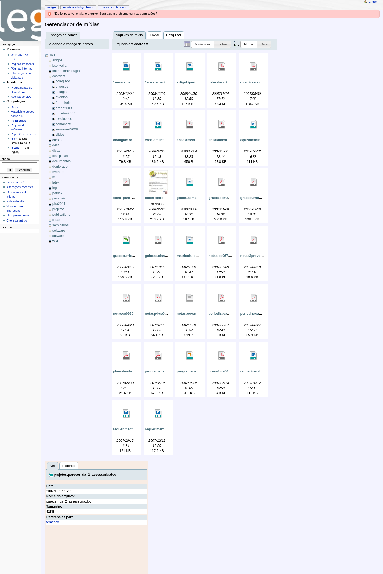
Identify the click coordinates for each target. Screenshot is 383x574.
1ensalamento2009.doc (131, 82)
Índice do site (15, 201)
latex (56, 182)
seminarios (60, 225)
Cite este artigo (16, 220)
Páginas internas (21, 68)
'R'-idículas (18, 120)
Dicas (14, 107)
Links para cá (15, 182)
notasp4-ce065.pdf (159, 314)
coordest (58, 76)
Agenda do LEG (21, 96)
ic (53, 177)
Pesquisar (173, 35)
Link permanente (17, 215)
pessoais (59, 198)
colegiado (63, 81)
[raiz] (52, 55)
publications (61, 214)
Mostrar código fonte (78, 7)
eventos (61, 97)
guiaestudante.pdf (159, 256)
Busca (6, 158)
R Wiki (15, 147)
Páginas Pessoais (22, 64)
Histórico (68, 466)
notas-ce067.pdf (221, 256)
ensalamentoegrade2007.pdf (199, 140)
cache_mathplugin (66, 71)
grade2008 (64, 108)
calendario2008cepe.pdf (228, 82)
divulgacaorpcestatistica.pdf (136, 140)
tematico (52, 522)
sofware (58, 236)
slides (60, 135)
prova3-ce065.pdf (222, 371)
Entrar (373, 1)
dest (55, 145)
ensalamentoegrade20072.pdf (232, 140)
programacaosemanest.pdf (166, 371)
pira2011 (58, 204)
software (58, 230)
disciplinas (60, 156)
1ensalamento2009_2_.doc (166, 82)
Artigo (51, 7)
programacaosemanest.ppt (198, 371)
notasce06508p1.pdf (129, 314)
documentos (61, 161)
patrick (57, 193)
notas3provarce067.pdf (258, 256)
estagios (62, 92)
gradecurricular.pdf (255, 198)
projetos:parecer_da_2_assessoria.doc (85, 475)
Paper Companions (23, 134)
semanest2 (64, 124)
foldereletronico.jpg (160, 198)
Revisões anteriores (113, 7)
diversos (62, 86)
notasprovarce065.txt (194, 314)
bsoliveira (59, 65)
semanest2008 (67, 129)
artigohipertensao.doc (194, 82)
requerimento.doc (254, 371)
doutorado (60, 166)
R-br (14, 138)
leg (54, 188)
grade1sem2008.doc (193, 198)
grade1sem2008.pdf (224, 198)
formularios (64, 103)
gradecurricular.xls (128, 256)
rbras (56, 220)
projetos (58, 209)
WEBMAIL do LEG (19, 57)
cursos (57, 140)
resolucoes (64, 119)
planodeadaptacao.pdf (131, 371)
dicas (56, 150)
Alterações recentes (19, 187)
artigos (57, 60)
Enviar (154, 35)
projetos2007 (65, 113)
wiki (55, 241)
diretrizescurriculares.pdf (260, 82)
